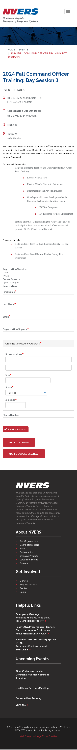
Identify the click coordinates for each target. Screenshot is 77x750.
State (8, 387)
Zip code (10, 399)
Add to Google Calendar (24, 453)
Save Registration (15, 429)
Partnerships (26, 552)
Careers (24, 563)
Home (11, 49)
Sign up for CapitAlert (30, 620)
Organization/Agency (15, 329)
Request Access (28, 584)
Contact (24, 588)
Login (23, 591)
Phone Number (11, 414)
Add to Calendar (19, 442)
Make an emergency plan (31, 633)
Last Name (8, 304)
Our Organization (29, 540)
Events (23, 49)
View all (21, 704)
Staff (22, 548)
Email (6, 316)
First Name (9, 291)
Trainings (12, 124)
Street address (13, 354)
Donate (24, 580)
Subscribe (22, 649)
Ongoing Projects (29, 555)
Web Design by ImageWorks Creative (38, 736)
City (7, 374)
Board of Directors (29, 544)
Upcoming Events (29, 559)
